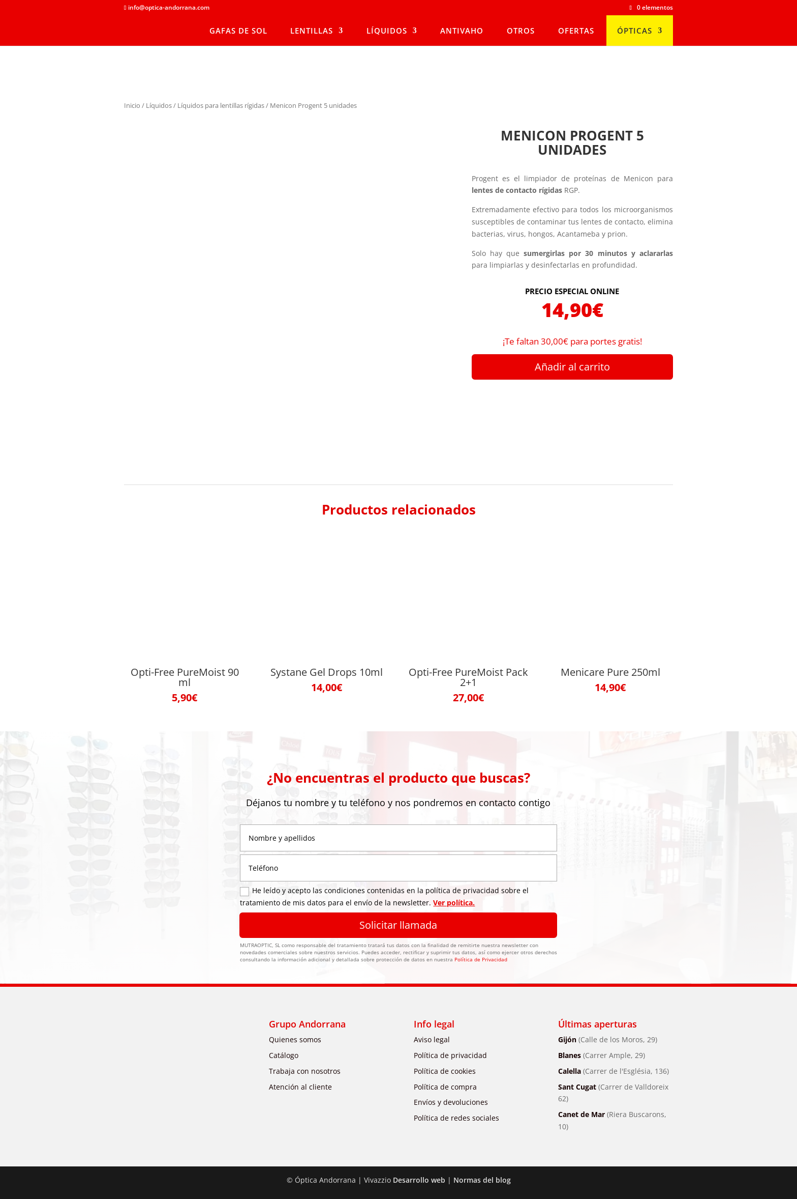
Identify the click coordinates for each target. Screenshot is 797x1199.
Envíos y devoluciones (451, 1102)
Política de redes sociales (456, 1118)
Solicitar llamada (398, 925)
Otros (521, 30)
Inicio (132, 105)
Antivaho (461, 30)
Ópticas (634, 30)
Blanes (601, 1055)
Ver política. (454, 902)
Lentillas (311, 30)
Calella (613, 1071)
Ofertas (576, 30)
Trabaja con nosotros (305, 1071)
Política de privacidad (450, 1055)
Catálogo (283, 1055)
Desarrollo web (419, 1180)
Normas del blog (482, 1180)
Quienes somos (295, 1039)
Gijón (607, 1039)
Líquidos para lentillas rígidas (220, 105)
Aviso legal (432, 1039)
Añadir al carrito (572, 367)
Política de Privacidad (480, 959)
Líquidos (386, 30)
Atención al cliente (300, 1087)
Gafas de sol (238, 30)
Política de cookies (445, 1071)
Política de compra (445, 1087)
